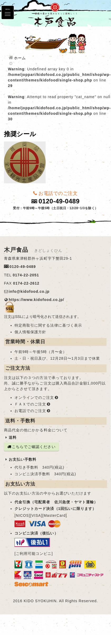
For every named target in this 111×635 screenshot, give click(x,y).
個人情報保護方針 (30, 332)
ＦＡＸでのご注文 (33, 404)
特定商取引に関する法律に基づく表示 (48, 325)
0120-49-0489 (22, 266)
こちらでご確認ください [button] (31, 447)
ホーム (17, 58)
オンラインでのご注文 (37, 397)
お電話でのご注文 (33, 411)
